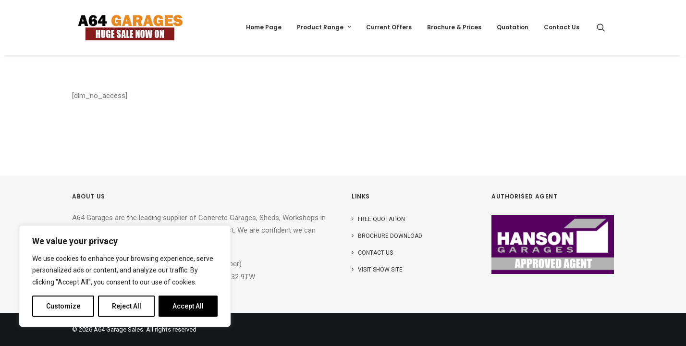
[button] (605, 27)
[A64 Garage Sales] (130, 27)
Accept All (188, 306)
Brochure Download (390, 236)
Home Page (264, 27)
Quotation (512, 27)
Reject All (126, 306)
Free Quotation (381, 219)
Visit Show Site (380, 269)
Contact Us (561, 27)
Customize (63, 306)
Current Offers (389, 27)
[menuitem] (263, 27)
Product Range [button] (324, 27)
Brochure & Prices (454, 27)
